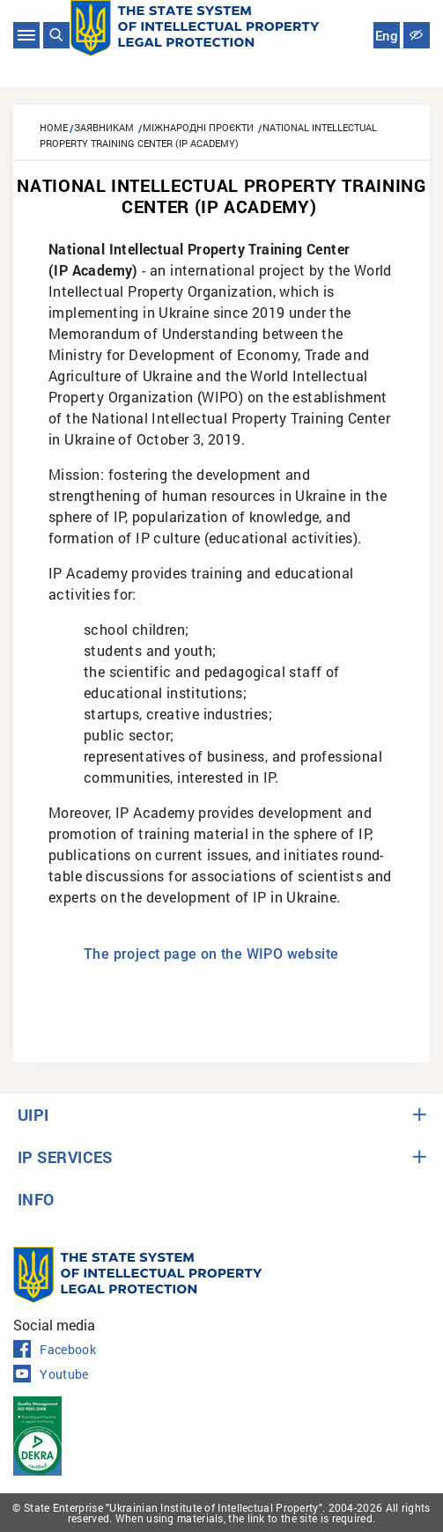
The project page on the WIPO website (211, 954)
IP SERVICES (65, 1156)
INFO (36, 1199)
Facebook (54, 1350)
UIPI (33, 1114)
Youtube (51, 1374)
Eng (386, 36)
